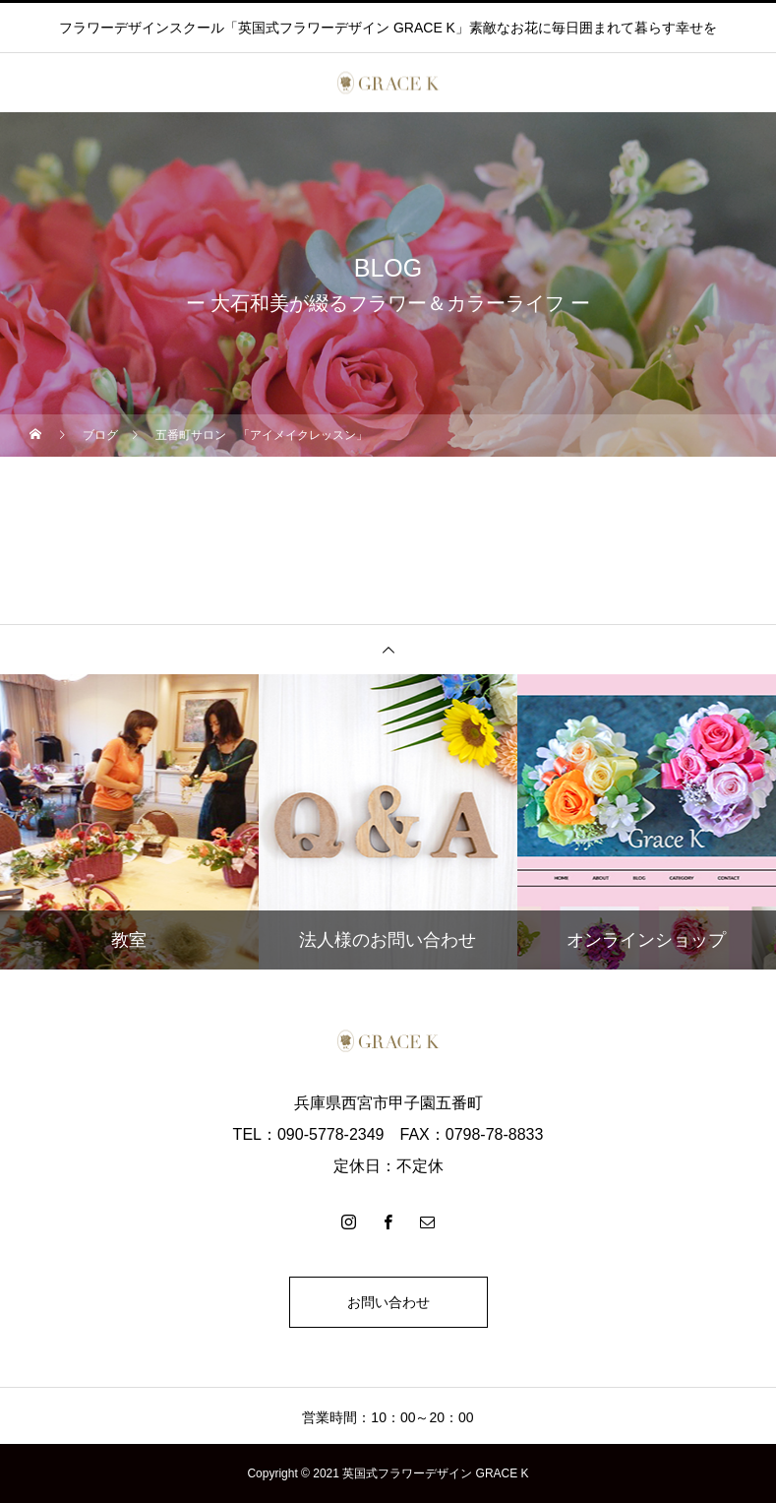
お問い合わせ (388, 1302)
